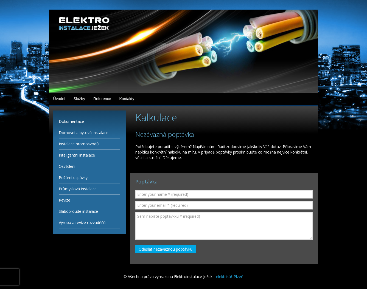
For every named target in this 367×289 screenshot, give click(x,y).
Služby (79, 99)
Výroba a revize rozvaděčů (82, 222)
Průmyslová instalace (78, 188)
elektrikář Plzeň (229, 276)
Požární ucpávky (73, 177)
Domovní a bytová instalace (83, 132)
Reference (102, 99)
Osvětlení (67, 166)
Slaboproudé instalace (78, 211)
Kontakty (126, 99)
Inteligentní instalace (77, 155)
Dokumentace (71, 121)
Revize (64, 200)
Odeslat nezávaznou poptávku (165, 249)
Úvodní (59, 99)
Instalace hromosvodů (79, 143)
